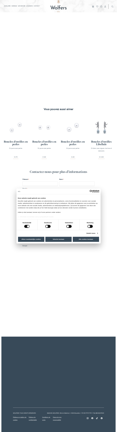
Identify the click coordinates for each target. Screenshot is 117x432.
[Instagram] (87, 417)
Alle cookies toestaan (86, 239)
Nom (61, 179)
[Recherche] (112, 8)
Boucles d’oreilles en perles (16, 143)
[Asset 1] (58, 8)
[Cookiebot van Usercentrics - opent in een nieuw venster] (91, 191)
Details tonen (91, 233)
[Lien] (105, 9)
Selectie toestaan (58, 239)
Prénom (26, 179)
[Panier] (101, 8)
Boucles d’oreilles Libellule (101, 143)
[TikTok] (97, 417)
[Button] (93, 8)
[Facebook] (92, 417)
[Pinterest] (101, 417)
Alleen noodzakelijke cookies (31, 239)
